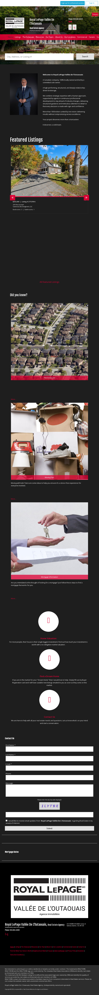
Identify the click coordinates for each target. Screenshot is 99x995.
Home (10, 37)
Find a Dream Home (49, 676)
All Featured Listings (49, 282)
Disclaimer (80, 951)
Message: (9, 783)
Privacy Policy (72, 951)
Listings (18, 37)
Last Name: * (10, 754)
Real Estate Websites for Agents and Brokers (35, 989)
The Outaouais (28, 37)
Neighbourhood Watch (39, 951)
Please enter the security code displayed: (49, 800)
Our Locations (69, 37)
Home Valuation (48, 638)
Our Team (49, 37)
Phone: (8, 773)
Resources (40, 37)
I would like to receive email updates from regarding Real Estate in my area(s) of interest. (49, 822)
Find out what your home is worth (20, 951)
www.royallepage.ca (60, 951)
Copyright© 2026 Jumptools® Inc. (14, 989)
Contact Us (49, 716)
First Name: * (10, 745)
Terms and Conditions (16, 955)
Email (70, 22)
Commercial (82, 37)
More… (13, 399)
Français (95, 14)
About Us (59, 37)
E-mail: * (9, 764)
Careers (74, 947)
